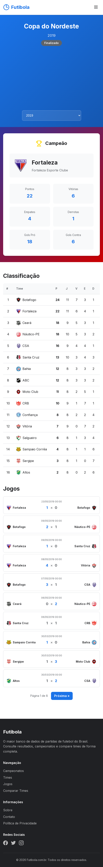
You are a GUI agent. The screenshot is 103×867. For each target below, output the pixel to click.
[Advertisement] (51, 78)
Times (7, 777)
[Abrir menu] (96, 7)
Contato (9, 817)
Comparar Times (15, 791)
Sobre (7, 810)
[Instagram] (21, 843)
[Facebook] (5, 843)
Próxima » (62, 696)
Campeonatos (13, 771)
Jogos (7, 784)
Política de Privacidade (20, 823)
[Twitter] (13, 843)
